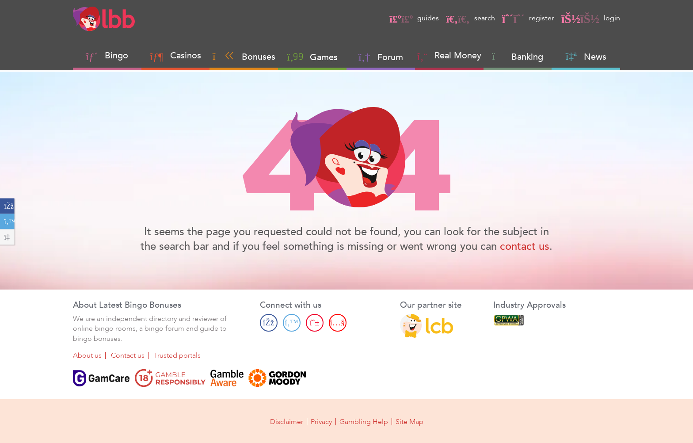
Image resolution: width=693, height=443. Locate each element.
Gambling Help (363, 421)
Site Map (409, 421)
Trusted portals (177, 355)
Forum (380, 57)
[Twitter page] (292, 323)
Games (312, 57)
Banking (517, 56)
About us (87, 355)
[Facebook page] (269, 323)
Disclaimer (286, 421)
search (470, 18)
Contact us (128, 355)
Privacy (321, 421)
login (590, 18)
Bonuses (244, 56)
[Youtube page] (337, 323)
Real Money (457, 55)
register (528, 18)
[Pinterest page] (315, 323)
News (586, 56)
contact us (524, 246)
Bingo (116, 55)
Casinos (185, 55)
